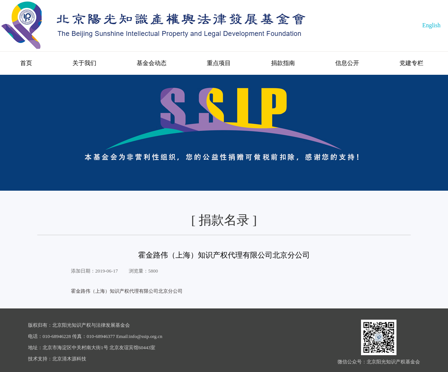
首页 (26, 63)
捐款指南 (283, 63)
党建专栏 (411, 63)
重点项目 (219, 63)
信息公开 (347, 63)
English (431, 25)
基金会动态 (152, 63)
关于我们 (84, 63)
